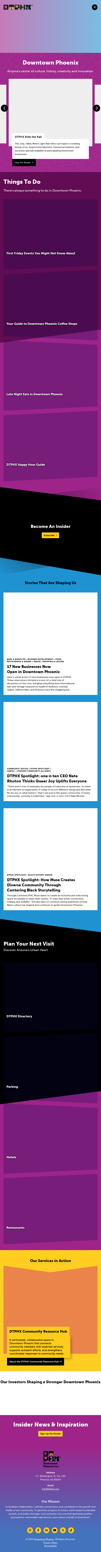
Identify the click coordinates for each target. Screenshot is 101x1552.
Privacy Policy (50, 1542)
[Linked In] (46, 1530)
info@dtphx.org (50, 1489)
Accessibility (50, 1546)
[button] (4, 108)
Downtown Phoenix (44, 1539)
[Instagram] (30, 1530)
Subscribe (49, 535)
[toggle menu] (94, 7)
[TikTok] (71, 1530)
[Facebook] (38, 1530)
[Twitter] (63, 1530)
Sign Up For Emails (50, 1433)
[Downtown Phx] (52, 1459)
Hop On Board (22, 162)
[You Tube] (55, 1530)
